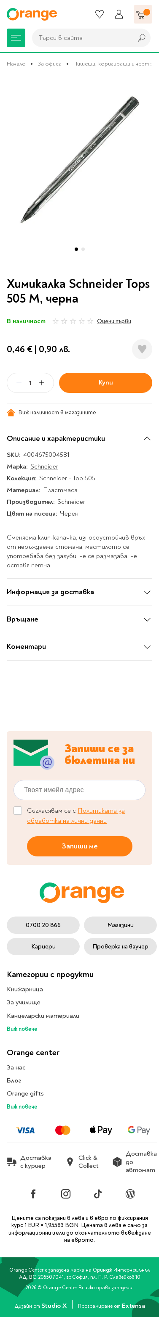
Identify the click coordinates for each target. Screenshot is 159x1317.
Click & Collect (82, 1162)
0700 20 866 (43, 925)
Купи (106, 382)
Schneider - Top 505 (67, 478)
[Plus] (42, 383)
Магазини (121, 925)
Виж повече (22, 1029)
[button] (76, 249)
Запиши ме (80, 846)
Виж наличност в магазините (51, 412)
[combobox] (80, 38)
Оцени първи (114, 321)
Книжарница (25, 989)
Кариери (43, 947)
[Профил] (119, 14)
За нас (16, 1067)
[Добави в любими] (142, 349)
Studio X (54, 1305)
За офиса (50, 63)
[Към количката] (143, 14)
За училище (23, 1002)
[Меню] (16, 38)
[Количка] (143, 14)
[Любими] (99, 14)
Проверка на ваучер (120, 947)
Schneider (44, 466)
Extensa (133, 1305)
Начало (16, 63)
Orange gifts (25, 1093)
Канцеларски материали (43, 1015)
